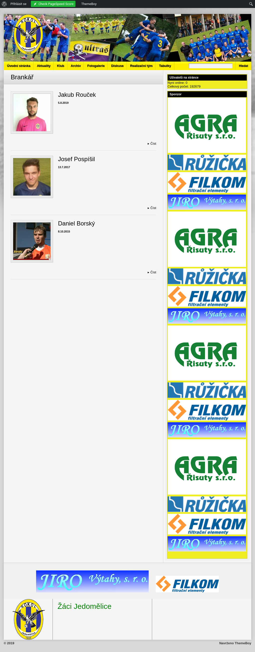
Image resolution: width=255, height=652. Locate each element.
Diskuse (117, 66)
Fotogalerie (96, 66)
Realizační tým (141, 66)
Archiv (76, 66)
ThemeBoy (243, 643)
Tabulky (165, 66)
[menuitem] (4, 4)
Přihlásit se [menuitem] (18, 4)
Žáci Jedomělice (85, 606)
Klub (60, 66)
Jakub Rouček (77, 94)
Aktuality (44, 66)
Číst (152, 143)
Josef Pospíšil (76, 159)
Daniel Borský (76, 223)
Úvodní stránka (18, 66)
